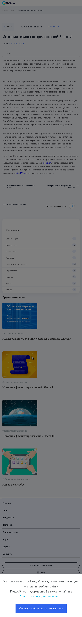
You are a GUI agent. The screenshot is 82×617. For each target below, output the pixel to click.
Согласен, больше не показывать (41, 608)
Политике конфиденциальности (41, 596)
